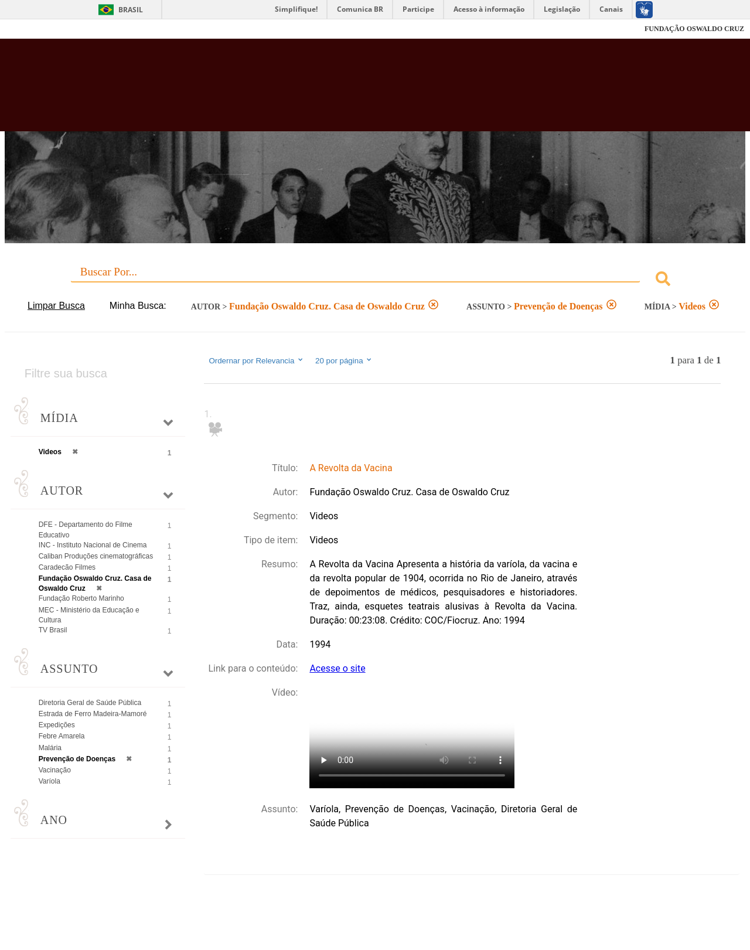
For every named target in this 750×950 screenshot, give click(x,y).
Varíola (49, 781)
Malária (50, 748)
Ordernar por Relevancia (256, 360)
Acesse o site (337, 668)
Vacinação (55, 770)
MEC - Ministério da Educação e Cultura (89, 615)
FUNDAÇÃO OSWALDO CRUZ (694, 29)
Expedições (57, 725)
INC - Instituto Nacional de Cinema (93, 545)
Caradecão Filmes (67, 567)
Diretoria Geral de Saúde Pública (90, 703)
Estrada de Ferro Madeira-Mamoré (93, 714)
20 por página (344, 360)
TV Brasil (53, 630)
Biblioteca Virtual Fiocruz (328, 90)
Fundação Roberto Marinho (81, 598)
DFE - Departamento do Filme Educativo (85, 529)
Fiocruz (35, 29)
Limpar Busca (56, 306)
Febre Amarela (62, 736)
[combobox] (375, 280)
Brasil (130, 10)
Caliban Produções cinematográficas (96, 556)
